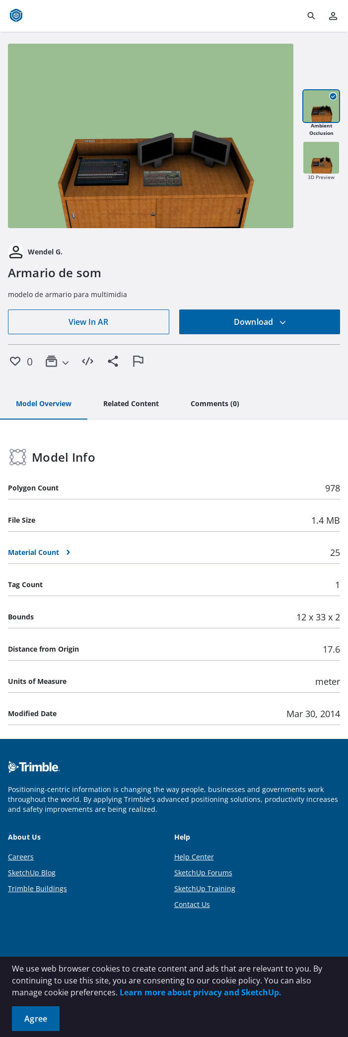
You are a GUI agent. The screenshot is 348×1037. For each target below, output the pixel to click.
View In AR (88, 321)
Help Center (194, 856)
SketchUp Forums (203, 872)
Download (260, 321)
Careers (21, 856)
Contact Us (192, 904)
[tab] (43, 404)
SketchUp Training (204, 888)
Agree (35, 1018)
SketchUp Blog (32, 872)
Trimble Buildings (37, 888)
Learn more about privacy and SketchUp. (200, 992)
